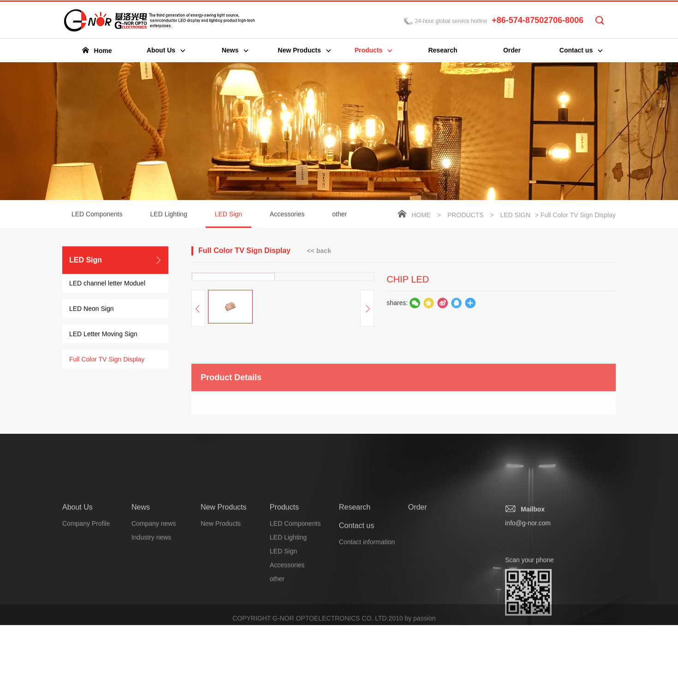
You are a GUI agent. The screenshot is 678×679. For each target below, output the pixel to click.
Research (354, 599)
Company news (153, 616)
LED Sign (228, 220)
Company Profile (86, 616)
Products (465, 215)
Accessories (287, 214)
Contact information (367, 634)
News (140, 599)
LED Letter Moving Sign (103, 334)
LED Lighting (168, 214)
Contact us (356, 618)
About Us (77, 599)
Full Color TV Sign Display (106, 360)
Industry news (151, 629)
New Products (224, 599)
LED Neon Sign (91, 309)
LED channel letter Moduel (107, 284)
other (339, 214)
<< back (319, 251)
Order (417, 599)
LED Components (97, 214)
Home (421, 215)
